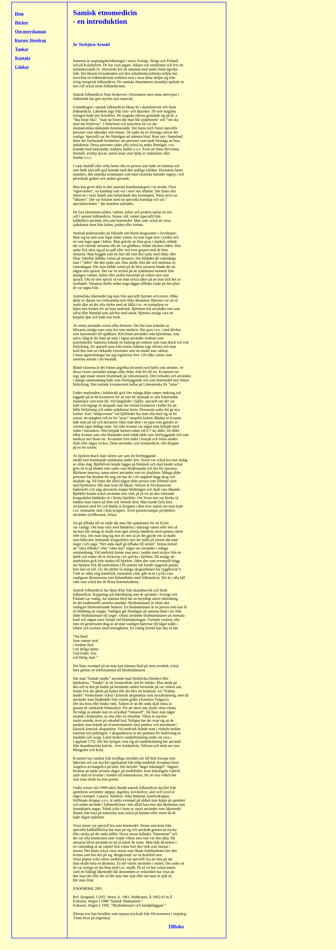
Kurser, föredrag (30, 40)
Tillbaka (176, 926)
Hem (19, 13)
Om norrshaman (30, 31)
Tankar (21, 49)
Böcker (21, 22)
